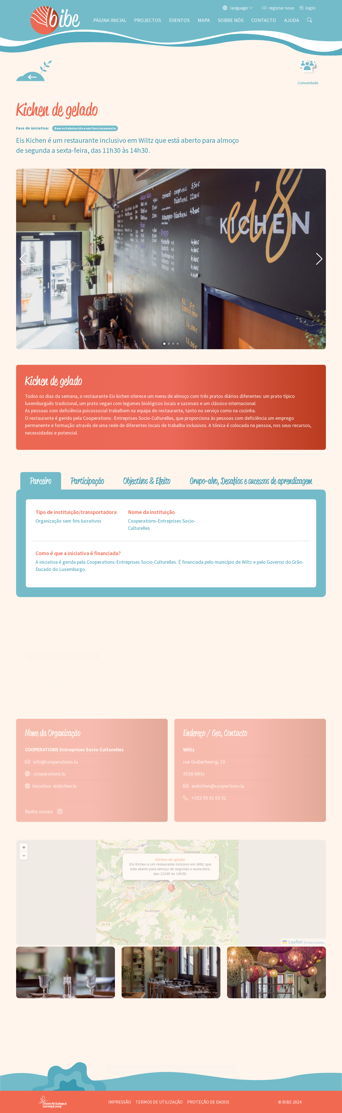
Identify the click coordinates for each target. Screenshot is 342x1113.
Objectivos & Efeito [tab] (146, 480)
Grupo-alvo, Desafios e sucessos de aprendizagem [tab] (251, 480)
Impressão (119, 1102)
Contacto (263, 20)
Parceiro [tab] (40, 480)
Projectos (147, 20)
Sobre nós (230, 20)
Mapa (204, 20)
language (238, 8)
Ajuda (291, 20)
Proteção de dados (208, 1102)
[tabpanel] (171, 543)
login (307, 8)
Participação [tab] (87, 480)
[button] (22, 259)
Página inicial (109, 20)
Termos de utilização (159, 1102)
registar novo (278, 8)
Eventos (179, 20)
